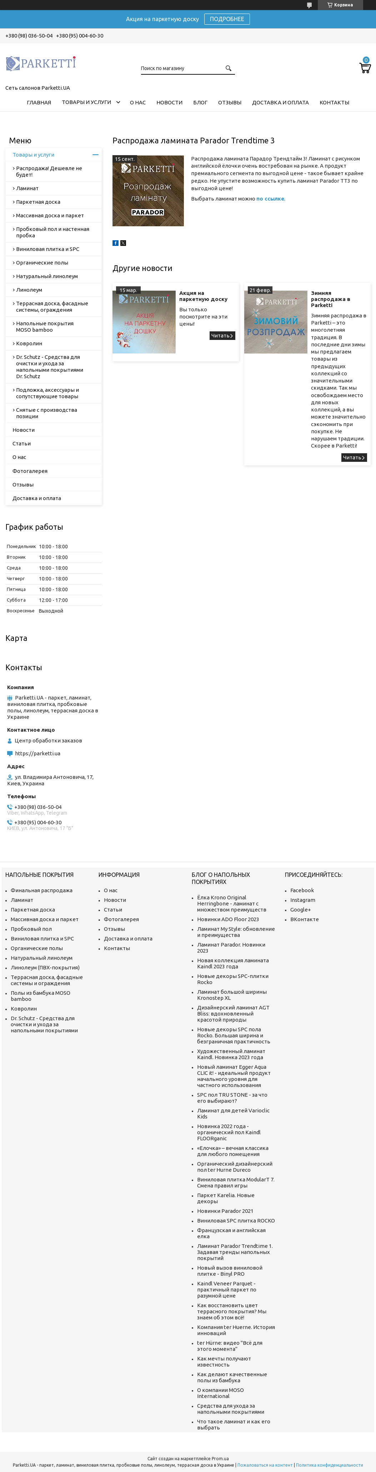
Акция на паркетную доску (203, 296)
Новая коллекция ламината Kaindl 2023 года (233, 963)
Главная (39, 102)
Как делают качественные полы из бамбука (232, 1377)
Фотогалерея (29, 471)
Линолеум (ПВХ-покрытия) (45, 967)
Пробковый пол (31, 929)
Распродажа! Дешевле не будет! (49, 171)
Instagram (302, 900)
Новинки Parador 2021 (225, 1211)
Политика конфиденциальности (329, 1465)
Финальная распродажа (41, 890)
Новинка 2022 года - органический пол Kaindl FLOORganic (229, 1132)
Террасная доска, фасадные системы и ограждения (47, 980)
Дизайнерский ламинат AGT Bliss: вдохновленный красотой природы (233, 1013)
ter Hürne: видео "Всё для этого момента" (229, 1346)
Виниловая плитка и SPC (47, 249)
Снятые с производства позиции (46, 413)
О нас (138, 102)
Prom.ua (220, 1458)
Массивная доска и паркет (50, 215)
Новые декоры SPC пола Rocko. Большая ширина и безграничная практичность (233, 1035)
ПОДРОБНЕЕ (227, 19)
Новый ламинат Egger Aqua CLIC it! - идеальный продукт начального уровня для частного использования (234, 1076)
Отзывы (229, 102)
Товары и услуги (86, 102)
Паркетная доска (38, 202)
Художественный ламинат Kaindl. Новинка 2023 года (231, 1054)
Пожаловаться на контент (265, 1465)
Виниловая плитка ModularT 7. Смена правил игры (236, 1182)
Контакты (334, 102)
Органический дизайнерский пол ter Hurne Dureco (234, 1167)
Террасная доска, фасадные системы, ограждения (52, 306)
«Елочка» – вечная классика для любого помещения (233, 1151)
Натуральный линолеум (47, 276)
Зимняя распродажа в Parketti (330, 299)
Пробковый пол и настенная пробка (52, 232)
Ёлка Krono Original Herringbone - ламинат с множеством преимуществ (231, 903)
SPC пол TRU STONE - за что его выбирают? (232, 1098)
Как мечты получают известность (224, 1361)
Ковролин (29, 343)
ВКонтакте (304, 919)
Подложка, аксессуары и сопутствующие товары (47, 393)
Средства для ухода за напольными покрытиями (230, 1409)
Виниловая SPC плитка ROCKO (236, 1220)
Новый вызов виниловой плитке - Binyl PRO (229, 1271)
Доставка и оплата (280, 102)
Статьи (21, 443)
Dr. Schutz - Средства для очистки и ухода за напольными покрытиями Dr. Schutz (49, 366)
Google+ (300, 910)
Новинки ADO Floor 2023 (228, 919)
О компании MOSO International (220, 1393)
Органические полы (42, 263)
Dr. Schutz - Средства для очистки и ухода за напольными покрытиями (44, 1024)
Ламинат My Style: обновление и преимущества (236, 932)
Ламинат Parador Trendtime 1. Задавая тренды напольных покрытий (235, 1252)
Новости (169, 102)
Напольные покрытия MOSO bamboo (45, 326)
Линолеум (29, 290)
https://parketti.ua (37, 753)
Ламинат (27, 188)
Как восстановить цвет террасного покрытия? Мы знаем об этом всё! (231, 1311)
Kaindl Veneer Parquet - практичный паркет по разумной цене (226, 1289)
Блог (200, 102)
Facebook (302, 890)
